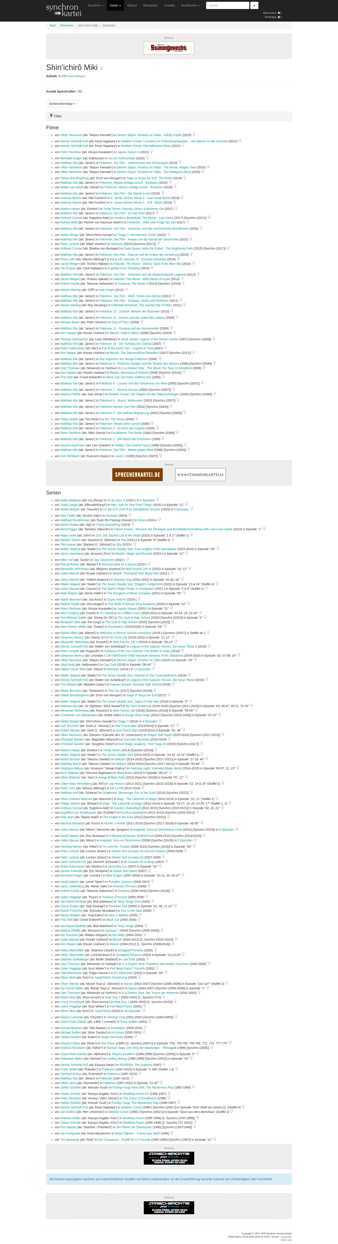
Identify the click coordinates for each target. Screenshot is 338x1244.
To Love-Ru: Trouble (116, 846)
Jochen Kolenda (71, 871)
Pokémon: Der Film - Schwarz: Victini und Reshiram (134, 300)
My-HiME (118, 935)
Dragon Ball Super (159, 735)
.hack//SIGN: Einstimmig (110, 977)
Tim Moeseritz (69, 1139)
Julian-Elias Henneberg (76, 783)
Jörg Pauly (67, 664)
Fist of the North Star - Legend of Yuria (127, 348)
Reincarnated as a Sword (119, 564)
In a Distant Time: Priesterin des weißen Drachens (155, 964)
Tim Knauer (68, 268)
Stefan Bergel (69, 235)
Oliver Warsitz (69, 983)
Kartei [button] (115, 5)
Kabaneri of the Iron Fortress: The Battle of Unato (137, 651)
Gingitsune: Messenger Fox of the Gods (129, 792)
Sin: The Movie (115, 419)
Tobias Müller (69, 419)
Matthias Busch (70, 764)
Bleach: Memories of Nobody (129, 372)
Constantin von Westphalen (78, 715)
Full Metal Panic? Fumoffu (127, 968)
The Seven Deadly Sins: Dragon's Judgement (132, 584)
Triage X (123, 721)
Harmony (117, 244)
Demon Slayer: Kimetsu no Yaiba (139, 660)
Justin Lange (68, 505)
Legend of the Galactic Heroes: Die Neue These (162, 680)
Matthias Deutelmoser (75, 520)
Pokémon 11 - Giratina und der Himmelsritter (129, 328)
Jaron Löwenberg (72, 553)
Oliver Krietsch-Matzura (76, 799)
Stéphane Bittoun (71, 768)
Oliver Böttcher (70, 777)
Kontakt (169, 5)
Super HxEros (116, 599)
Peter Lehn (67, 259)
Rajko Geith (68, 535)
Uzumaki (111, 515)
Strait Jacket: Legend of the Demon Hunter (149, 339)
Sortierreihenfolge (62, 103)
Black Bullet (125, 773)
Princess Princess (125, 886)
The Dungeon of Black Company (129, 593)
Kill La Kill (116, 788)
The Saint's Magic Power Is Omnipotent (128, 588)
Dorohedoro (116, 626)
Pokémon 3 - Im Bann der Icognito (122, 428)
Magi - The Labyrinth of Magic (137, 799)
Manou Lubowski (71, 1017)
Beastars (113, 669)
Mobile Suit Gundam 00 (127, 857)
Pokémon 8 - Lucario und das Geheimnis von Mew (133, 383)
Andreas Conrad (71, 218)
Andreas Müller (70, 1118)
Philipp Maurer (70, 803)
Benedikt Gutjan (71, 158)
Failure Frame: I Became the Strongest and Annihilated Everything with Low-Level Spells (173, 529)
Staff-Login (286, 1240)
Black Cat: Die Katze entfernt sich (128, 377)
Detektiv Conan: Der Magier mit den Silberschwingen (143, 394)
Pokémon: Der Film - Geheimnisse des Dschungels (133, 163)
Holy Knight (106, 290)
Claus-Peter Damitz (73, 1021)
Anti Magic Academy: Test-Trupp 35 (142, 744)
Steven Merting (70, 290)
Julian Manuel (69, 573)
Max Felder (67, 515)
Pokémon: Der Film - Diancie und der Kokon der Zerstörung (139, 254)
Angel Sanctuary (112, 1037)
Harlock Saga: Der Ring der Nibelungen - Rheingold (141, 1047)
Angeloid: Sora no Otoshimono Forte (157, 829)
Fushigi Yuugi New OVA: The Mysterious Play (143, 1087)
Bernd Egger (68, 529)
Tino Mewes (68, 684)
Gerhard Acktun (70, 1074)
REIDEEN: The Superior (135, 1065)
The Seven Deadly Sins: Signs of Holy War (130, 701)
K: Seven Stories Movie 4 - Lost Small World (140, 198)
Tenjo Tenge (125, 926)
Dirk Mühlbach (70, 456)
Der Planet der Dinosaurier (134, 1127)
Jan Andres (67, 1112)
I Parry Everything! (108, 524)
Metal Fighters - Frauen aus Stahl (137, 1133)
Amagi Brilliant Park (111, 777)
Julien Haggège (70, 897)
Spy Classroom (104, 560)
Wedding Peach (133, 1118)
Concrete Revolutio (136, 739)
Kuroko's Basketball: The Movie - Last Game (144, 218)
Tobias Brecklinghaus (74, 178)
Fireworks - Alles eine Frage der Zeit (151, 222)
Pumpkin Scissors (120, 881)
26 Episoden (133, 1011)
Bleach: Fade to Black (124, 333)
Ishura (142, 520)
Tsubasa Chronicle (114, 897)
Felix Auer (67, 817)
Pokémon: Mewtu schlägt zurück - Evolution (128, 182)
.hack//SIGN (102, 1011)
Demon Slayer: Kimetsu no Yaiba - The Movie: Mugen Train (156, 167)
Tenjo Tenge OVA (129, 901)
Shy (123, 540)
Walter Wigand (70, 549)
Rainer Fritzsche (71, 910)
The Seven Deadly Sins (117, 754)
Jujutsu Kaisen (127, 608)
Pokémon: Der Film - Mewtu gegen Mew (126, 450)
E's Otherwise (123, 973)
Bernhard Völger (71, 875)
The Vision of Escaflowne (140, 1098)
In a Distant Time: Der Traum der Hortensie (150, 993)
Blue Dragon (114, 875)
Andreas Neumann (73, 1047)
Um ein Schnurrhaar (121, 158)
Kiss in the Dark (131, 910)
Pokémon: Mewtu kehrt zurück (119, 423)
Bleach (117, 939)
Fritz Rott (66, 377)
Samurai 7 (112, 930)
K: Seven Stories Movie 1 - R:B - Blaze (136, 202)
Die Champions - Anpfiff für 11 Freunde (124, 1139)
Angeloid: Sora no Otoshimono (120, 840)
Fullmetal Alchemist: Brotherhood (131, 836)
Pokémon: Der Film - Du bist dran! (122, 213)
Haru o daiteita (118, 915)
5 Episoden (186, 840)
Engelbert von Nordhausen (78, 812)
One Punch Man (126, 726)
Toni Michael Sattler (73, 617)
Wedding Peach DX (136, 1093)
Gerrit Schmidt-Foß (73, 862)
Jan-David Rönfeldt (73, 901)
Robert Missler (70, 730)
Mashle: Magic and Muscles (133, 553)
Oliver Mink (67, 977)
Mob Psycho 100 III (138, 569)
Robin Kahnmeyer (72, 348)
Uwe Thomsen (70, 368)
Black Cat (112, 919)
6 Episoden (182, 509)
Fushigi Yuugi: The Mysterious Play (135, 1102)
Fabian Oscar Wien (73, 669)
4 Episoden (148, 500)
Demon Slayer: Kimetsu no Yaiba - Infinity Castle (149, 135)
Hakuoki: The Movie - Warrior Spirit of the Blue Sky (147, 263)
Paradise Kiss (118, 906)
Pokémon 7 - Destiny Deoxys (118, 389)
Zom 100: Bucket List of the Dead (117, 535)
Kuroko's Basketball (127, 808)
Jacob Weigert (70, 263)
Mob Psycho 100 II (125, 642)
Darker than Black (125, 871)
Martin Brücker (70, 759)
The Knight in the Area (118, 817)
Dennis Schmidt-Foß (74, 141)
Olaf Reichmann (71, 973)
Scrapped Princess (130, 950)
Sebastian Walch (71, 1058)
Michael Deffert (70, 1032)
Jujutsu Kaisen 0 (128, 152)
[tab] (169, 116)
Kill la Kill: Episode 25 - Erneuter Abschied (138, 259)
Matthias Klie (69, 163)
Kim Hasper (68, 333)
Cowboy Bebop (116, 1058)
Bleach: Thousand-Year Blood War (136, 573)
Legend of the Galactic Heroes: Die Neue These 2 (163, 646)
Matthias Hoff (69, 792)
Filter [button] (56, 116)
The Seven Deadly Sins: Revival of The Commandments (139, 675)
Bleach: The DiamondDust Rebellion (134, 353)
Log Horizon (117, 783)
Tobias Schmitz (70, 1093)
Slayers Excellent (123, 1054)
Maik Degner (68, 593)
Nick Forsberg (69, 613)
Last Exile (128, 959)
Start (52, 25)
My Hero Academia (138, 706)
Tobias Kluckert (70, 1037)
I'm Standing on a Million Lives (120, 613)
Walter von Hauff (71, 187)
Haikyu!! (119, 759)
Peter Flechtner (70, 152)
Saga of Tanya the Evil (142, 695)
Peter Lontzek (69, 244)
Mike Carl (66, 560)
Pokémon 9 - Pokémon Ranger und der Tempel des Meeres (139, 363)
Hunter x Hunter (114, 823)
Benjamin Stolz (70, 622)
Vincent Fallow (70, 1043)
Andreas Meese (70, 198)
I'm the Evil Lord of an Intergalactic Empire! (131, 509)
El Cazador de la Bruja (139, 862)
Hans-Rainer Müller (73, 626)
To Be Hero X (116, 500)
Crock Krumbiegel (72, 1002)
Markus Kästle (70, 604)
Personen (66, 25)
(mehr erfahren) (76, 76)
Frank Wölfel (68, 1069)
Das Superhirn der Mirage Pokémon (123, 359)
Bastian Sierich (70, 540)
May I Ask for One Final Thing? (131, 505)
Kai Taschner (69, 935)
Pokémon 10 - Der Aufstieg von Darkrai (125, 343)
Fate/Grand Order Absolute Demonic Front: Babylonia (147, 655)
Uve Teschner (69, 726)
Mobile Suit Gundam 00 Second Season (139, 851)
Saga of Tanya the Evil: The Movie (149, 178)
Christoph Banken (72, 739)
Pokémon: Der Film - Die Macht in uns (124, 193)
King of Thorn (120, 322)
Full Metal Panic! (121, 1006)
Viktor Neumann (71, 135)
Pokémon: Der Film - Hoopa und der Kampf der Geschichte (138, 239)
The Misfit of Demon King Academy (131, 604)
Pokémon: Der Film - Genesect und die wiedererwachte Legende (142, 274)
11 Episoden (143, 669)
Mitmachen (150, 5)
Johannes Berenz (72, 637)
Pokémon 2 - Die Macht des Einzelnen (125, 439)
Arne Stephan (69, 773)
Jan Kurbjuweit (70, 1133)
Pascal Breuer (69, 564)
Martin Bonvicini (71, 599)
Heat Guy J (112, 997)
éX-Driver (117, 1032)
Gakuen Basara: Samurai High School (135, 684)
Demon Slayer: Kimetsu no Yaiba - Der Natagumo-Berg (154, 172)
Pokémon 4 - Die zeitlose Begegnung (124, 413)
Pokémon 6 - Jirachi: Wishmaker (121, 400)
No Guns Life (118, 637)
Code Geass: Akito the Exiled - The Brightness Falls (158, 248)
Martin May (67, 997)
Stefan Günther (70, 1087)
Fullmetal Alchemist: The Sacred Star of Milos (141, 305)
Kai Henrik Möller (71, 988)
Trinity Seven (112, 750)
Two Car (113, 690)
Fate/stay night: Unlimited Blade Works (156, 768)
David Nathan (69, 836)
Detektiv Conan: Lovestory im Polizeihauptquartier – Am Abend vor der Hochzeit (174, 141)
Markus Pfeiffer (70, 394)
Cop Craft (109, 664)
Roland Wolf (68, 222)
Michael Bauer (70, 322)
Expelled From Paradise (124, 268)
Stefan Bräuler (70, 509)
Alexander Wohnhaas (74, 569)
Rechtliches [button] (190, 5)
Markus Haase (70, 208)
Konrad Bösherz (71, 1028)
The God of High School (134, 617)
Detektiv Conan (131, 1107)
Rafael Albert (69, 633)
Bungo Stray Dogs (137, 715)
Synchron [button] (95, 5)
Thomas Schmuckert (74, 339)
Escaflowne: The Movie (126, 433)
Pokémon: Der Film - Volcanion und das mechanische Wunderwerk (144, 228)
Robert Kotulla (70, 283)
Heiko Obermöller (72, 950)
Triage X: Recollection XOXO (136, 235)
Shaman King (123, 579)
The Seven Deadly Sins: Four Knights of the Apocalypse (139, 549)
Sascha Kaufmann (72, 445)
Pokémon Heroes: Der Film (117, 406)
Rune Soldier (129, 1021)
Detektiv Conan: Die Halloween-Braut (146, 145)
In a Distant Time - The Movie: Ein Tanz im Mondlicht (157, 368)
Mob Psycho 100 (124, 710)
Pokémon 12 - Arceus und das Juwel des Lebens (132, 317)
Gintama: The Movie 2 (133, 283)
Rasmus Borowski (72, 823)
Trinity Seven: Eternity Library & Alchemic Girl (133, 208)
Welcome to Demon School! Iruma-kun (125, 633)
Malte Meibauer (70, 500)
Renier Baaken (70, 915)
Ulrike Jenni (68, 1083)
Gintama (124, 891)
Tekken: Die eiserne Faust (132, 445)
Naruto (128, 983)
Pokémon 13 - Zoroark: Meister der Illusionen (129, 311)
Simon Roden (69, 524)
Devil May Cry (117, 866)
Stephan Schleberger (74, 959)
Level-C (120, 456)
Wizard (132, 5)
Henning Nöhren (71, 846)
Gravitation (118, 1028)
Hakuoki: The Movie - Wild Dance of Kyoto (141, 279)
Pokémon (108, 1069)
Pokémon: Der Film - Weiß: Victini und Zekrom (130, 296)
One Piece (108, 1043)
